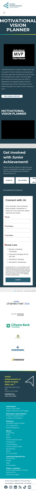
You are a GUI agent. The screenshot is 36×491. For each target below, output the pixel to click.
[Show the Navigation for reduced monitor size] (4, 12)
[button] (6, 487)
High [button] (8, 463)
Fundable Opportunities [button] (15, 423)
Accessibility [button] (9, 483)
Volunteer (22, 180)
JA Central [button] (27, 483)
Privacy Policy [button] (25, 481)
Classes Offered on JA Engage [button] (17, 411)
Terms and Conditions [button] (12, 481)
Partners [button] (10, 421)
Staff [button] (8, 435)
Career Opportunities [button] (14, 446)
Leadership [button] (10, 433)
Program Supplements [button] (14, 416)
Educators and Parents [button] (16, 414)
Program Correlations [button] (14, 418)
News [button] (8, 451)
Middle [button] (8, 461)
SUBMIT (18, 280)
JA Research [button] (10, 442)
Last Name (9, 235)
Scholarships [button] (10, 465)
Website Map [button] (19, 483)
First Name (9, 226)
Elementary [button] (10, 458)
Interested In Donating (16, 259)
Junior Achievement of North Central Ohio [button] (17, 471)
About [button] (8, 431)
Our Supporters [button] (12, 425)
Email (8, 217)
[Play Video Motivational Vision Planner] (18, 129)
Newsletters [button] (10, 449)
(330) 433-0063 (10, 396)
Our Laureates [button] (11, 453)
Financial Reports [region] (12, 428)
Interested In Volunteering (17, 262)
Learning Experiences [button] (15, 456)
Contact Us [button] (10, 394)
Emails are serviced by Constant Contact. (17, 274)
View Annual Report (12, 96)
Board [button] (8, 437)
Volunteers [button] (11, 406)
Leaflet (14, 291)
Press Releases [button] (11, 444)
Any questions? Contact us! (12, 190)
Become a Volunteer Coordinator (15, 250)
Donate (9, 180)
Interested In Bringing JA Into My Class (18, 255)
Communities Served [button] (14, 440)
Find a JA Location (13, 474)
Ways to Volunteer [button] (13, 408)
